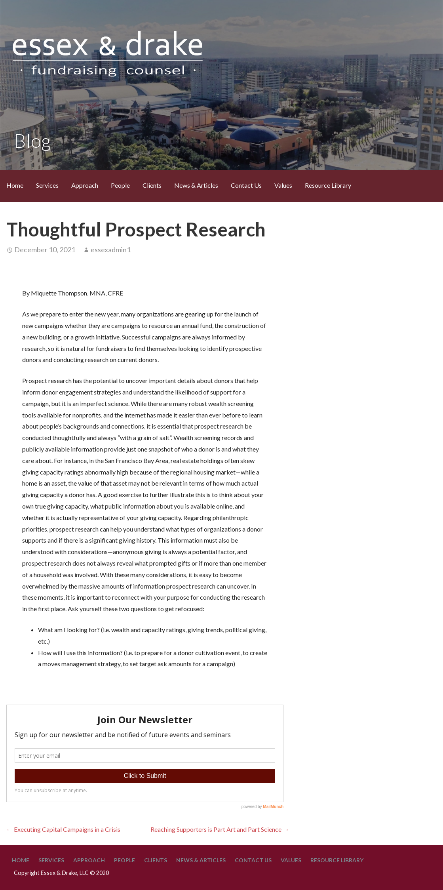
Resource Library (328, 185)
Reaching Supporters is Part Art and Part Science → (219, 829)
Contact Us (246, 185)
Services (47, 185)
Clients (152, 185)
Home (14, 185)
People (120, 185)
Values (283, 185)
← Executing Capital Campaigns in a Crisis (63, 829)
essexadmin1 (111, 249)
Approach (84, 185)
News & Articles (196, 185)
